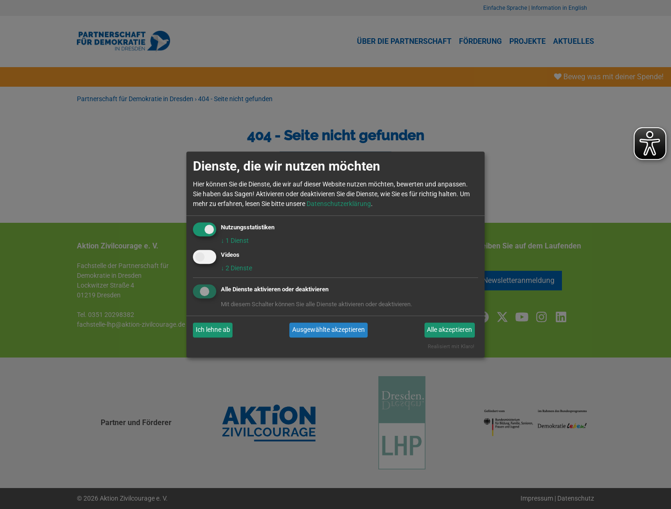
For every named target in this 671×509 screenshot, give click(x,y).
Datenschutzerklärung (339, 203)
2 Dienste (236, 268)
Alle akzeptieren (449, 330)
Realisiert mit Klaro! (451, 347)
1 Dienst (235, 240)
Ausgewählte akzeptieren (328, 330)
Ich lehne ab (213, 330)
